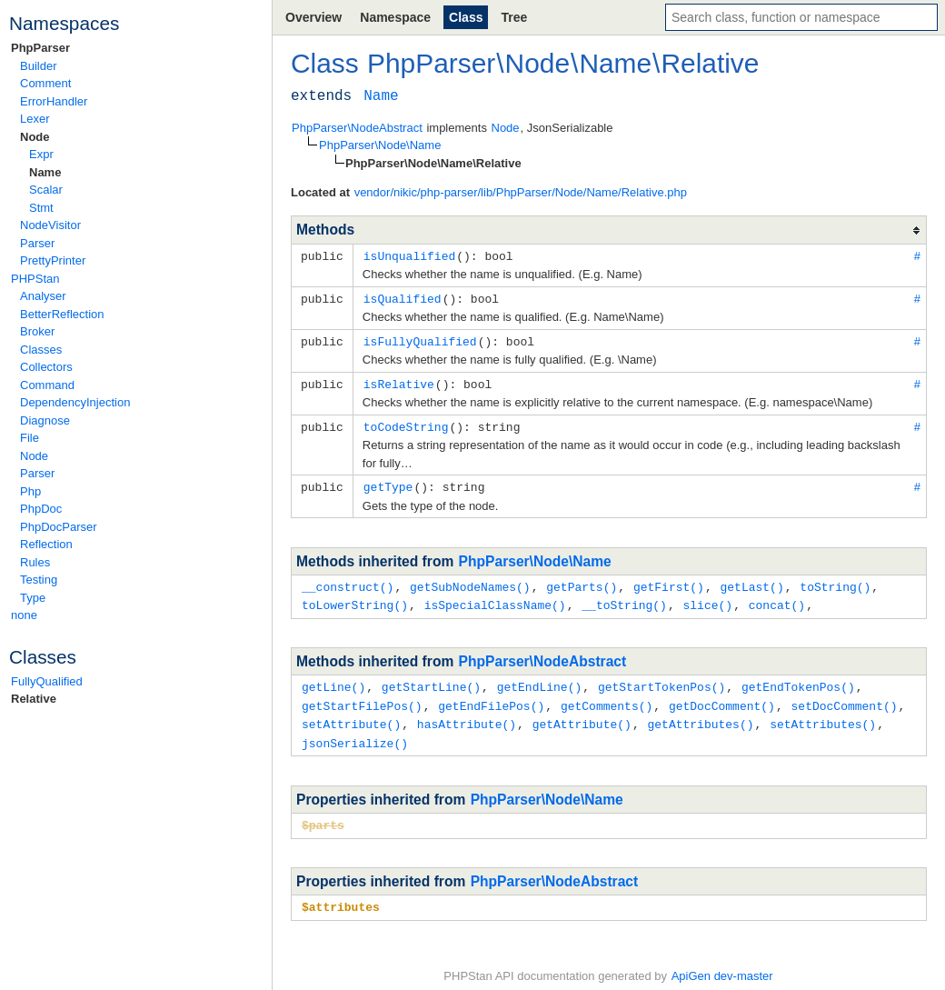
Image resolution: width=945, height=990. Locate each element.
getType (388, 482)
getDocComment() (722, 697)
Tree (514, 17)
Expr (41, 154)
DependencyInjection (75, 402)
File (29, 438)
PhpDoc (41, 508)
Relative (33, 698)
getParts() (581, 581)
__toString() (624, 598)
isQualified (402, 297)
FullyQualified (47, 681)
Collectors (46, 367)
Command (47, 385)
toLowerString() (355, 598)
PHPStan (35, 278)
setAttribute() (351, 714)
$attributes (341, 894)
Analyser (43, 296)
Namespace (395, 17)
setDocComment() (844, 697)
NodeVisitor (50, 225)
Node (35, 137)
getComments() (606, 697)
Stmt (41, 208)
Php (30, 491)
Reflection (46, 544)
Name (45, 172)
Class (465, 17)
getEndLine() (539, 679)
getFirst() (668, 581)
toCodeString (406, 423)
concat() (777, 598)
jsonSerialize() (355, 733)
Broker (37, 331)
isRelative (398, 381)
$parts (323, 813)
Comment (45, 83)
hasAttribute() (466, 714)
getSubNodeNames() (470, 581)
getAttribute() (582, 714)
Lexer (35, 118)
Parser (37, 243)
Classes (41, 349)
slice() (707, 598)
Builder (38, 66)
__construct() (347, 581)
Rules (35, 562)
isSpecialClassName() (495, 598)
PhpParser (40, 48)
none (24, 615)
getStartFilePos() (362, 697)
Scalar (46, 189)
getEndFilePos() (491, 697)
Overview (313, 17)
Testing (38, 579)
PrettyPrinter (52, 260)
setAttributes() (823, 714)
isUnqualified (409, 255)
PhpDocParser (58, 527)
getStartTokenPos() (661, 679)
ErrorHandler (53, 101)
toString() (835, 581)
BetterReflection (62, 314)
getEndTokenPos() (798, 679)
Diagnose (45, 420)
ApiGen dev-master (722, 963)
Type (32, 598)
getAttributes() (700, 714)
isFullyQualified (420, 339)
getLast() (751, 581)
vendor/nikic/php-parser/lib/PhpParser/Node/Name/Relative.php (520, 192)
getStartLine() (431, 679)
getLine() (333, 679)
